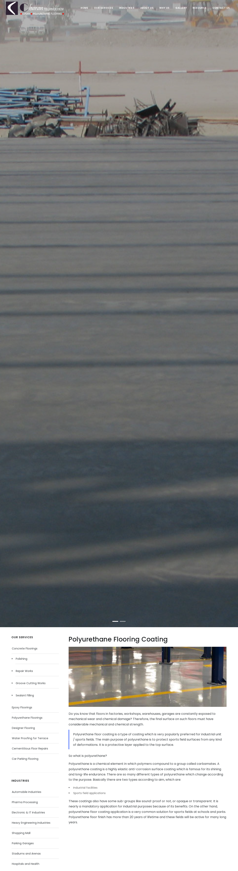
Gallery (181, 7)
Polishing (21, 659)
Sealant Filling (25, 695)
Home (84, 7)
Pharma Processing (25, 802)
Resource (200, 7)
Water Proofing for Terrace (30, 738)
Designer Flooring (23, 728)
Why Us (164, 7)
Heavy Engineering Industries (31, 823)
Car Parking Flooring (25, 759)
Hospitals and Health (25, 864)
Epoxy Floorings (22, 707)
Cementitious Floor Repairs (30, 748)
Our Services (103, 7)
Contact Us (221, 7)
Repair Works (24, 671)
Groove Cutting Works (31, 683)
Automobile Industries (26, 792)
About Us (147, 7)
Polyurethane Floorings (27, 718)
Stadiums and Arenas (26, 853)
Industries (127, 7)
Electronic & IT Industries (28, 812)
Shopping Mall (21, 833)
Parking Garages (23, 843)
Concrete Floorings (24, 648)
